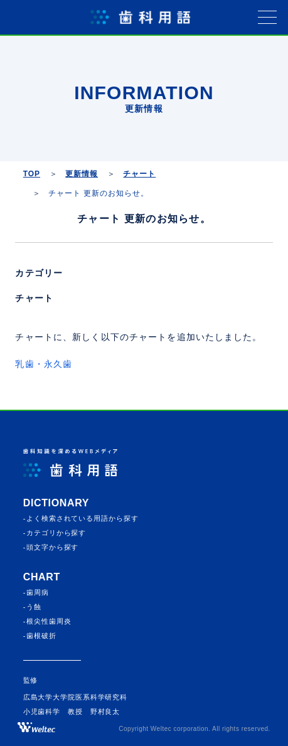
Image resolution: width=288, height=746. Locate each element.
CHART (41, 577)
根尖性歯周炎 (48, 621)
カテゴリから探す (56, 532)
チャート (34, 298)
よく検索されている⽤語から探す (82, 518)
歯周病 (37, 592)
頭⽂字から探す (52, 547)
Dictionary (56, 503)
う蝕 (33, 606)
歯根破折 (41, 635)
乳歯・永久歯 (43, 364)
